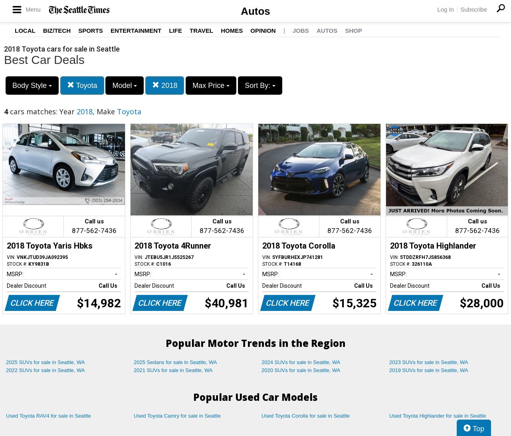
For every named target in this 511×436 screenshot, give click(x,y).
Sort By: (260, 86)
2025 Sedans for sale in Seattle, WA (175, 362)
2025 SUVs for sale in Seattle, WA (45, 362)
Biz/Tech (57, 30)
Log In (445, 9)
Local (25, 30)
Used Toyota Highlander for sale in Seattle (437, 416)
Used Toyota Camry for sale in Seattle (177, 416)
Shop (353, 30)
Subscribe (473, 9)
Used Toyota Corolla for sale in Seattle (305, 416)
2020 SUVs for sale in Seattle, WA (301, 370)
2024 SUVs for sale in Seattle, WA (301, 362)
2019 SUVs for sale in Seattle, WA (428, 370)
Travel (201, 30)
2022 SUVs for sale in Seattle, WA (45, 370)
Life (175, 30)
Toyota (82, 85)
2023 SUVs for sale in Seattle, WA (428, 362)
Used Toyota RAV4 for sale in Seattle (48, 416)
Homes (232, 30)
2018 (164, 85)
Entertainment (136, 30)
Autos (255, 11)
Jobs (301, 30)
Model (124, 86)
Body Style (32, 86)
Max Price (211, 86)
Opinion (262, 30)
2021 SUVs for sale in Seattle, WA (173, 370)
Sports (90, 30)
